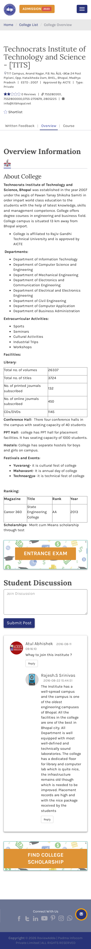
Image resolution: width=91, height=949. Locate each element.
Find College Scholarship (46, 858)
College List (28, 24)
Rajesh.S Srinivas (58, 675)
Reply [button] (31, 663)
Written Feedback (19, 126)
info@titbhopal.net (17, 103)
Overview (48, 126)
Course (68, 126)
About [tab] (7, 163)
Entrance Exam (45, 553)
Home (8, 24)
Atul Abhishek (39, 643)
